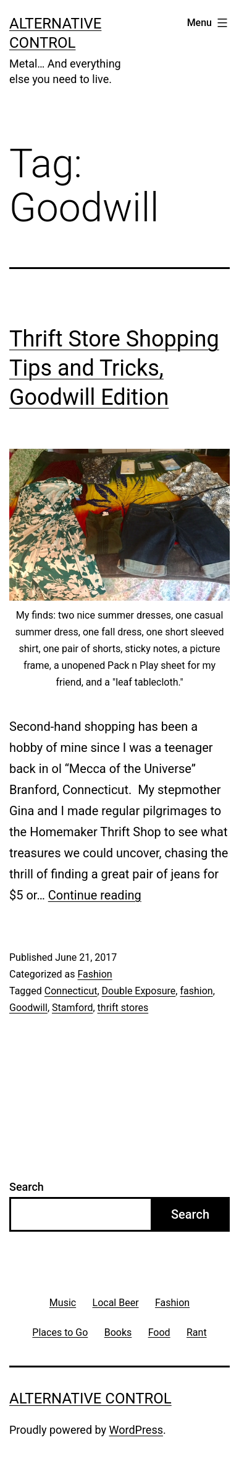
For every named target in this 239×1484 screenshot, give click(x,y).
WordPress (136, 1429)
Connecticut (71, 991)
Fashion (94, 974)
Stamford (72, 1008)
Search (26, 1186)
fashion (196, 991)
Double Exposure (139, 991)
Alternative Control (90, 1398)
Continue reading (94, 895)
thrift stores (123, 1008)
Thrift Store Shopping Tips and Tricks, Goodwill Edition (114, 368)
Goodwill (28, 1008)
